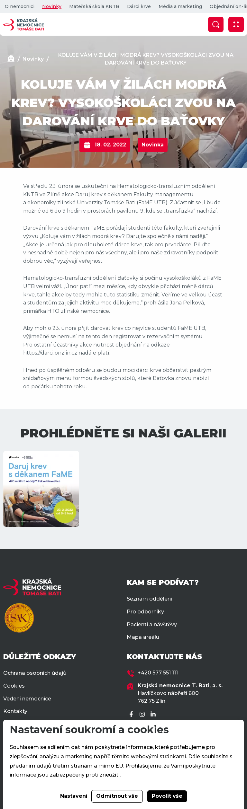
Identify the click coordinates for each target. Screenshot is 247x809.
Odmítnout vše (117, 796)
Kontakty (15, 711)
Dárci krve (139, 6)
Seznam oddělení (149, 599)
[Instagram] (143, 714)
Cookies (14, 686)
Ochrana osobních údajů (35, 673)
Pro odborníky (145, 612)
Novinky (51, 6)
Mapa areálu (143, 637)
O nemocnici (19, 6)
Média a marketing (180, 6)
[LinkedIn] (154, 714)
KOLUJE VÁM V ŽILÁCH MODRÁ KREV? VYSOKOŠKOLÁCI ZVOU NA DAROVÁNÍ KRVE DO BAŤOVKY (145, 59)
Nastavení (73, 796)
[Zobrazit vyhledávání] (216, 24)
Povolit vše (167, 796)
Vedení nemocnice (27, 699)
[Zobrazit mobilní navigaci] (236, 24)
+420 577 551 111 (158, 673)
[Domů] (11, 59)
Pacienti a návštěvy (152, 624)
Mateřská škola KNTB (94, 6)
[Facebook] (132, 714)
